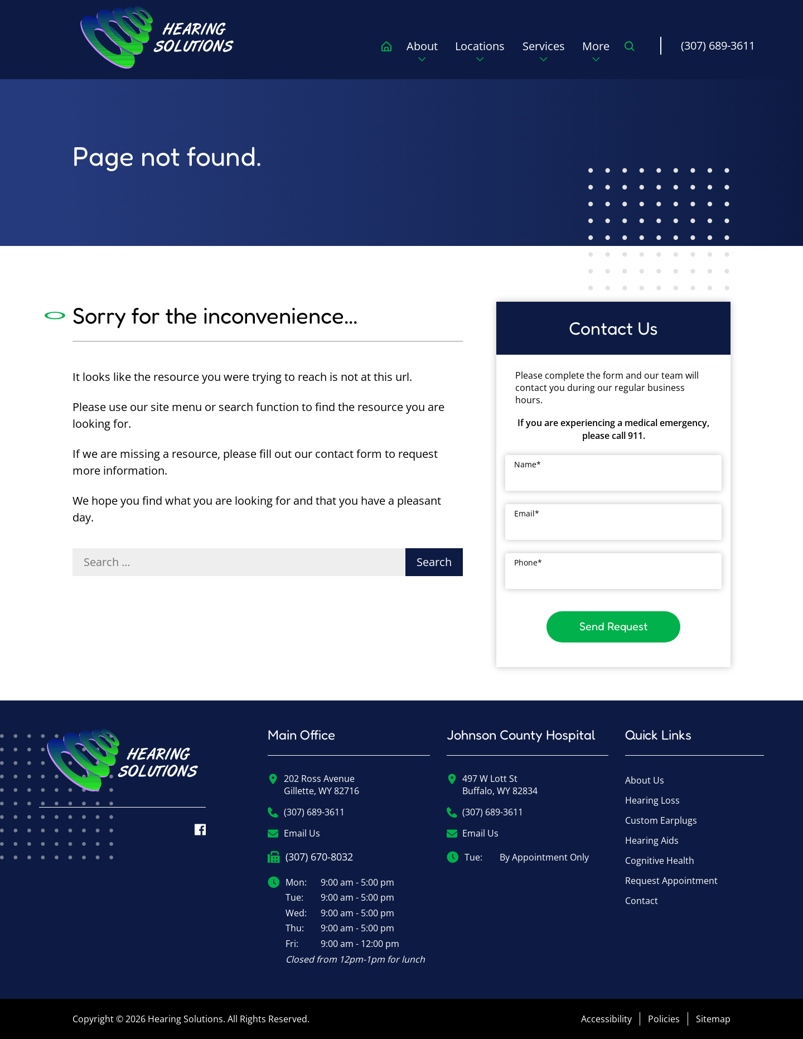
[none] (422, 54)
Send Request (613, 626)
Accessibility (606, 1019)
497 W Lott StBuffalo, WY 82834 (492, 784)
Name (527, 464)
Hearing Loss (652, 800)
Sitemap (713, 1019)
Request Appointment (671, 880)
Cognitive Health (659, 860)
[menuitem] (158, 37)
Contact (641, 901)
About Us (644, 780)
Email (526, 513)
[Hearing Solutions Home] (122, 768)
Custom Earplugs (661, 820)
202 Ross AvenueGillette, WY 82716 (313, 784)
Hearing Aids (652, 840)
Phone (528, 562)
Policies (664, 1019)
